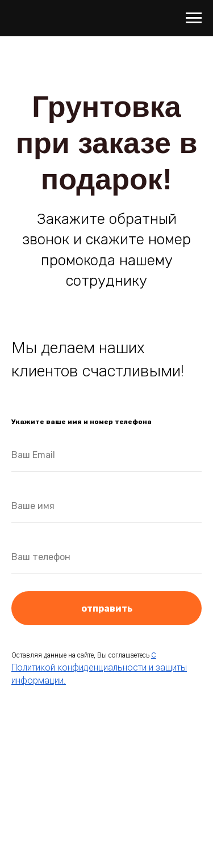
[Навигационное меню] (194, 18)
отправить (141, 608)
